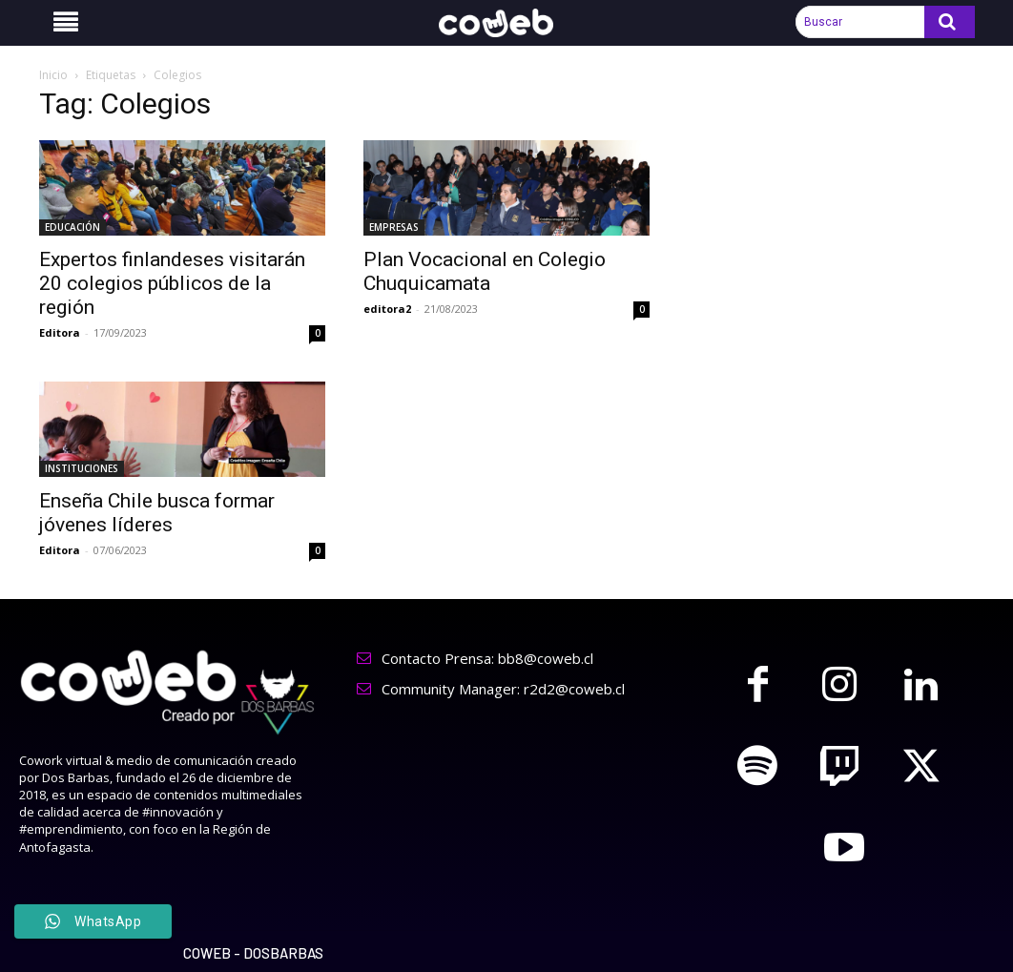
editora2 (387, 308)
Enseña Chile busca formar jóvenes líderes (157, 512)
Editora (59, 332)
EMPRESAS (394, 227)
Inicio (53, 75)
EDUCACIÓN (72, 227)
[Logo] (506, 23)
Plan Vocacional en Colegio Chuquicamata (484, 271)
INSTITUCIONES (81, 468)
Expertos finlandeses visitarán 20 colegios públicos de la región (172, 283)
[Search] (949, 22)
